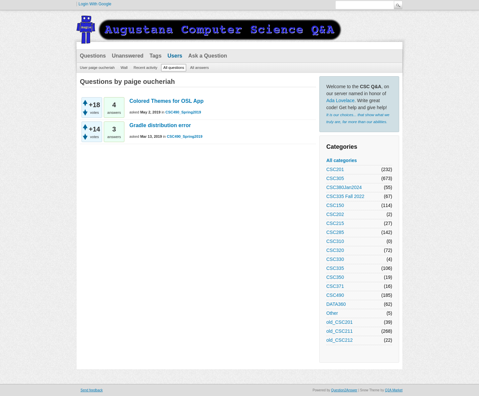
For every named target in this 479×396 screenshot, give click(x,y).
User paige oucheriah (97, 68)
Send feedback (91, 390)
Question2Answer (344, 390)
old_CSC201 (339, 322)
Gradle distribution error (160, 125)
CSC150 (335, 205)
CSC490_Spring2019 (183, 112)
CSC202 (335, 214)
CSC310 (335, 241)
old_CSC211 (339, 331)
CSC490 (335, 295)
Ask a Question (207, 56)
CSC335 (335, 268)
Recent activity (146, 68)
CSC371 (335, 286)
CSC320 (335, 250)
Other (332, 313)
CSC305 (335, 178)
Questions (93, 56)
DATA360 (336, 304)
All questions (173, 68)
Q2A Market (393, 390)
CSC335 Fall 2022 (345, 196)
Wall (124, 68)
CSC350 (335, 277)
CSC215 (335, 223)
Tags (155, 56)
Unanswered (127, 56)
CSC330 (335, 259)
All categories (341, 160)
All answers (199, 68)
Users (175, 56)
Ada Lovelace (340, 100)
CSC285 (335, 232)
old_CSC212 (339, 340)
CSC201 (335, 169)
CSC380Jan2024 (344, 187)
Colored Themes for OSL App (166, 101)
